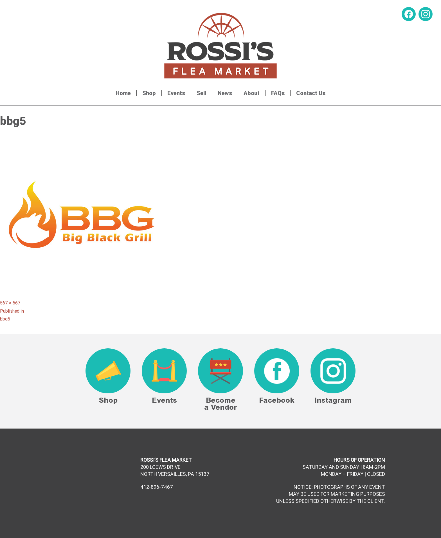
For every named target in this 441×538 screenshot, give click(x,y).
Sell (201, 93)
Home (123, 93)
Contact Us (310, 93)
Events (176, 93)
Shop (149, 93)
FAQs (278, 93)
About (252, 93)
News (225, 93)
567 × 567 (10, 303)
